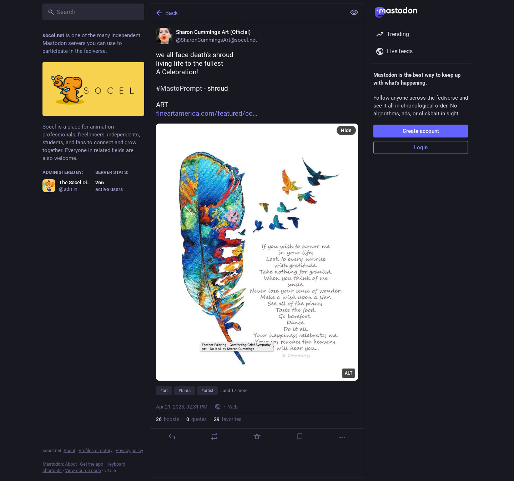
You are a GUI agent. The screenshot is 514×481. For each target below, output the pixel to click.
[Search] (93, 12)
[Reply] (171, 436)
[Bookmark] (300, 436)
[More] (342, 437)
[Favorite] (257, 436)
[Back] (247, 13)
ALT (348, 373)
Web (233, 407)
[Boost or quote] (214, 436)
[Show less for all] (354, 12)
